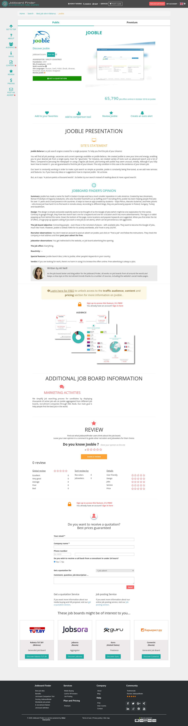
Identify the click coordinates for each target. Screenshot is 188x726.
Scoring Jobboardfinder (43, 699)
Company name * (61, 552)
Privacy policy (97, 718)
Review (11, 73)
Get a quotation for (62, 579)
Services (103, 4)
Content (10, 64)
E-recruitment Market (42, 705)
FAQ (98, 703)
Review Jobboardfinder (135, 695)
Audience (10, 46)
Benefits (38, 694)
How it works (75, 4)
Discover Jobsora (75, 656)
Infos (11, 55)
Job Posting (68, 696)
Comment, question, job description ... (71, 583)
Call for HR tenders (70, 694)
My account (172, 4)
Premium (67, 706)
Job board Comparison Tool (44, 696)
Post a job (115, 4)
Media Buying (69, 691)
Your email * (59, 544)
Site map (106, 718)
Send (130, 596)
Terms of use (86, 718)
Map (95, 4)
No (61, 570)
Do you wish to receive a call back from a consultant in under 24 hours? (86, 567)
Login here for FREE (62, 299)
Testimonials (131, 691)
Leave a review (94, 465)
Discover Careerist (151, 656)
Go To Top (11, 28)
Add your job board (157, 4)
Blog (98, 694)
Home (22, 13)
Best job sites (40, 691)
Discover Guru (113, 656)
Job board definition (42, 708)
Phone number (60, 559)
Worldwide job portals (42, 702)
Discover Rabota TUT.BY (37, 656)
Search (87, 4)
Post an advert (11, 92)
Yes (56, 570)
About (11, 37)
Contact (100, 709)
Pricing (11, 82)
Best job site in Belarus (46, 13)
